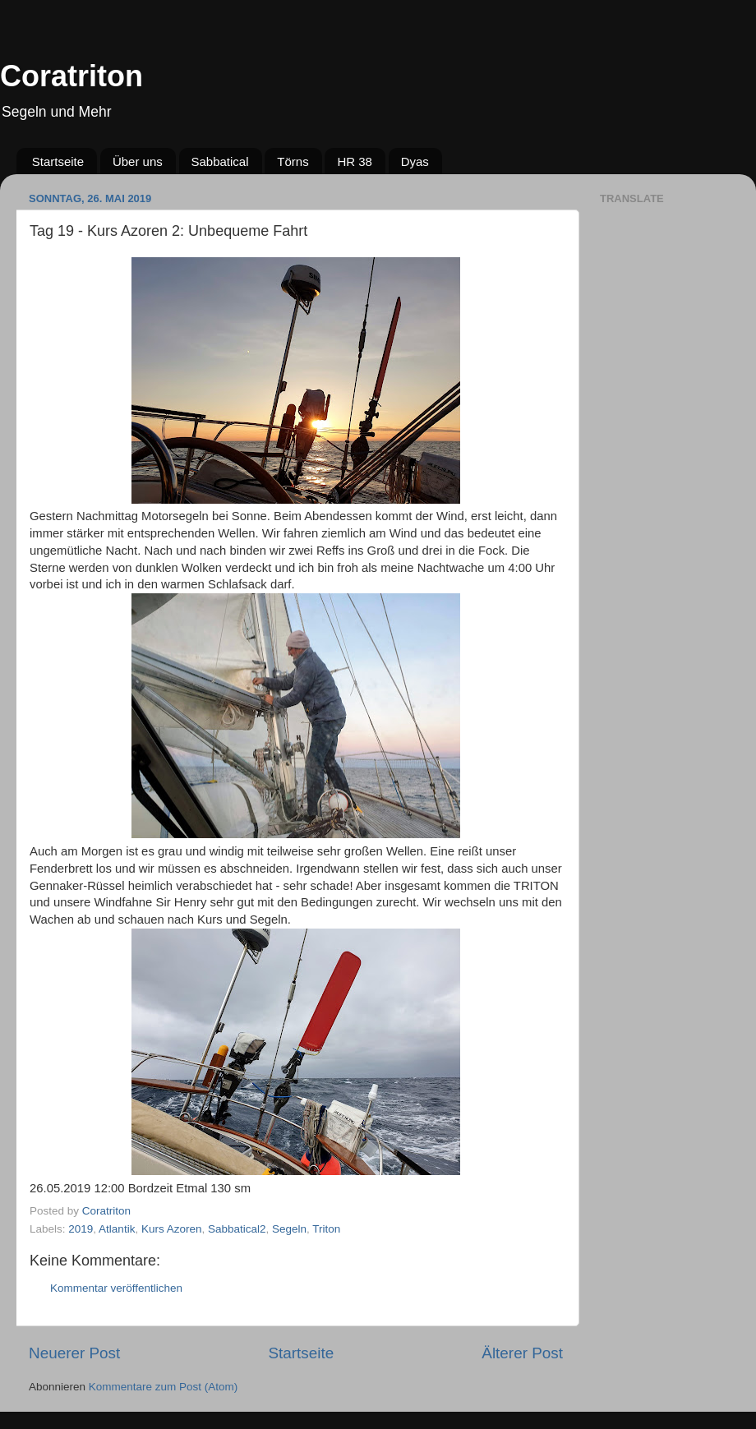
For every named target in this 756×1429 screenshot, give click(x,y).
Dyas (415, 161)
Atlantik (117, 1229)
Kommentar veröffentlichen (116, 1288)
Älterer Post (522, 1353)
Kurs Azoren (171, 1229)
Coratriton (71, 76)
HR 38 (354, 161)
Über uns (138, 161)
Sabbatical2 (237, 1229)
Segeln (289, 1229)
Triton (326, 1229)
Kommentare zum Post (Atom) (163, 1387)
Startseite (58, 161)
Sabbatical (220, 161)
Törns (292, 161)
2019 (80, 1229)
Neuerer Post (74, 1353)
